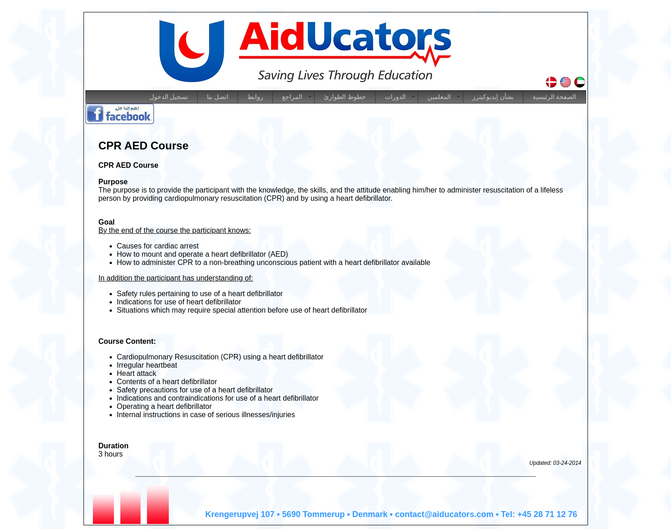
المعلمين (439, 97)
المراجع (292, 97)
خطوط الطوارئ (345, 97)
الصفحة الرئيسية (554, 97)
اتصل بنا (217, 97)
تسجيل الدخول (169, 97)
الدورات (395, 97)
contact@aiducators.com (444, 514)
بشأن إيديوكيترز (493, 97)
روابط (255, 97)
